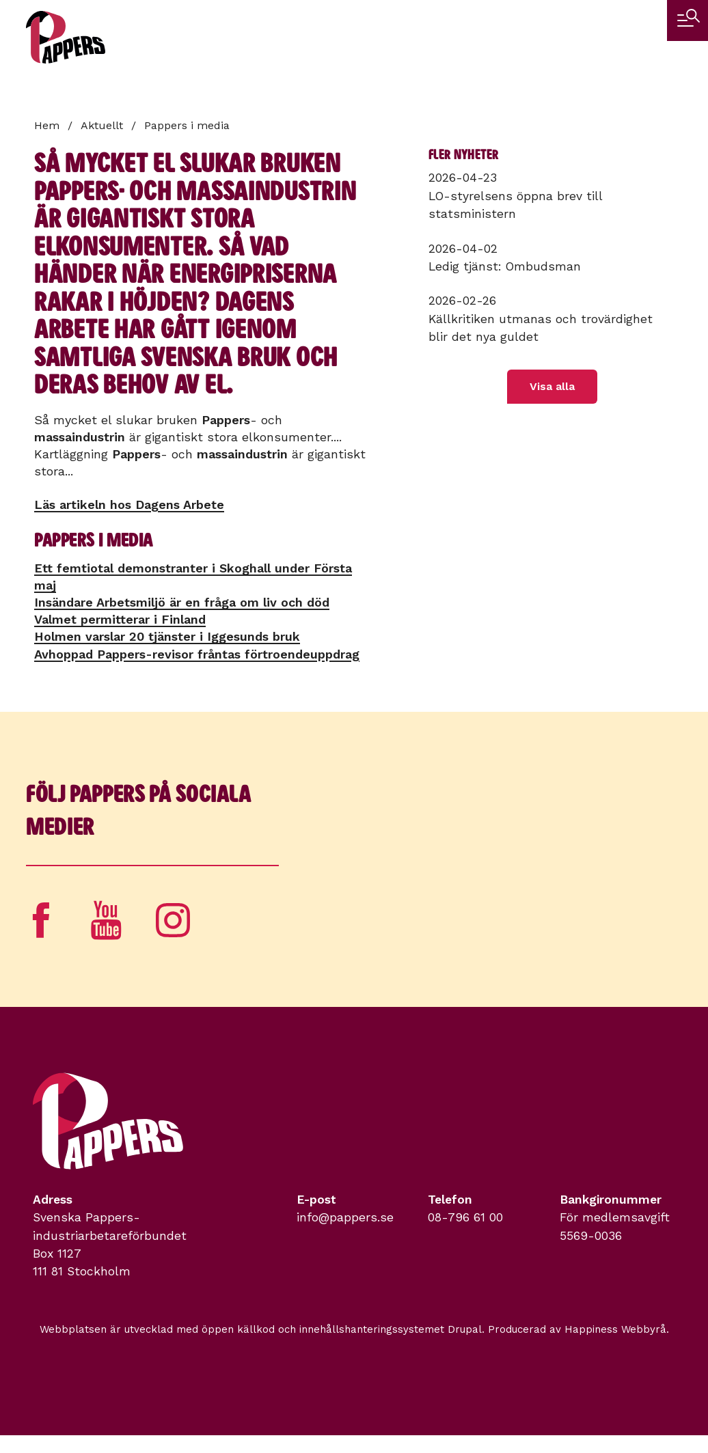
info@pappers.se (345, 1217)
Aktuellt (102, 125)
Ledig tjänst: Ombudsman (504, 266)
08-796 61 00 (465, 1217)
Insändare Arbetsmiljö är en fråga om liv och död (181, 602)
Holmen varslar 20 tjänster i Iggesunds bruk (167, 636)
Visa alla (552, 386)
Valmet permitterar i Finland (120, 619)
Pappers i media (187, 125)
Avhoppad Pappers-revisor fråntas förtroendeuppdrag (196, 654)
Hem (46, 125)
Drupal (465, 1329)
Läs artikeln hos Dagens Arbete (129, 504)
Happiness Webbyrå (615, 1329)
